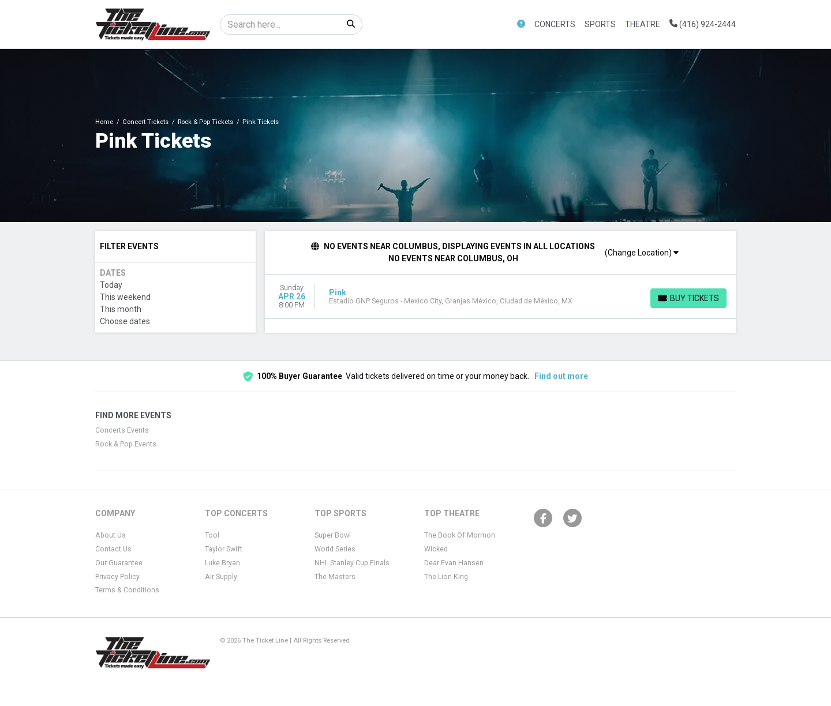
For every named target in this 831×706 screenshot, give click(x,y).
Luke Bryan (222, 563)
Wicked (436, 549)
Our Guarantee (119, 563)
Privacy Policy (117, 577)
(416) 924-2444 (702, 24)
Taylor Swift (223, 549)
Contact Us (113, 549)
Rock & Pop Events (125, 444)
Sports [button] (600, 24)
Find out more (561, 376)
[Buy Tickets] (688, 298)
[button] (521, 24)
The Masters (335, 577)
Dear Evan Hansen (454, 563)
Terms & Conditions (127, 590)
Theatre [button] (642, 24)
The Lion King (446, 577)
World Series (335, 549)
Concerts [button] (554, 24)
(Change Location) (642, 252)
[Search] (280, 24)
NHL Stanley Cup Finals (352, 563)
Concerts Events (122, 430)
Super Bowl (333, 535)
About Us (110, 535)
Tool (212, 535)
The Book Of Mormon (459, 535)
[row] (500, 297)
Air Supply (221, 577)
